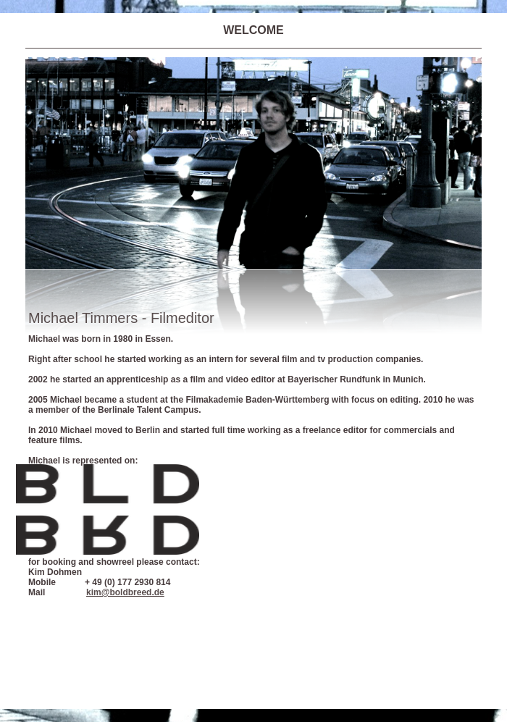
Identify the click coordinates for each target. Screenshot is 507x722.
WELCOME (253, 30)
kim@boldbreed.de (125, 592)
